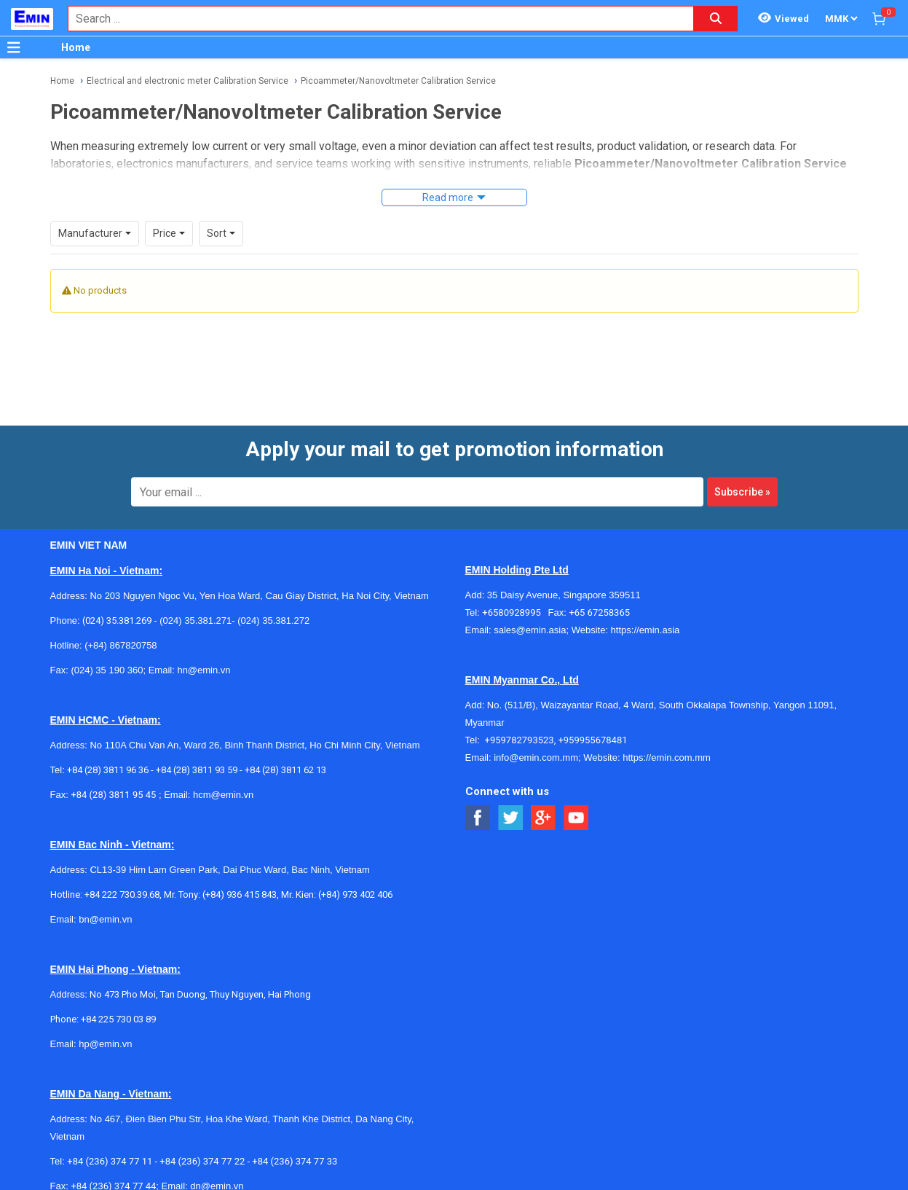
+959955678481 (592, 740)
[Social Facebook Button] (478, 818)
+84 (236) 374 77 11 (109, 1161)
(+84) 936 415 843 (239, 894)
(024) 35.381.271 (195, 620)
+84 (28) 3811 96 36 (108, 769)
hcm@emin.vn (223, 794)
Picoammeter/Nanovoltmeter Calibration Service (398, 81)
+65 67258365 (599, 612)
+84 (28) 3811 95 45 (113, 794)
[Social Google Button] (543, 818)
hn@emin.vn (203, 670)
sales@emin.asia (530, 630)
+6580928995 (515, 612)
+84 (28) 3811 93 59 (196, 769)
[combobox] (373, 18)
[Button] (14, 47)
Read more (447, 197)
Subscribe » (742, 492)
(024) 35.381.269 (116, 620)
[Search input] (373, 18)
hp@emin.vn (105, 1043)
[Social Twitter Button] (511, 818)
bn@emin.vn (105, 919)
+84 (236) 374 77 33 (294, 1161)
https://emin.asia (645, 630)
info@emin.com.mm (536, 757)
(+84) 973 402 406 (355, 894)
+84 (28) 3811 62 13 (285, 769)
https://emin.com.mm (667, 757)
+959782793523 (519, 740)
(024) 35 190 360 (107, 670)
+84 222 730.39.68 (121, 894)
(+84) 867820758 (120, 645)
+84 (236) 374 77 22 (202, 1161)
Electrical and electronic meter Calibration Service (187, 81)
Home (75, 47)
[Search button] (716, 18)
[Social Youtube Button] (576, 818)
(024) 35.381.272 (272, 620)
